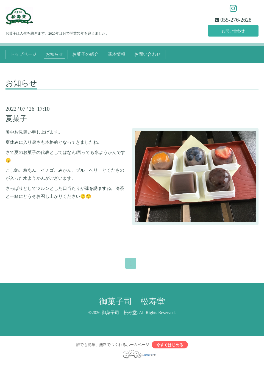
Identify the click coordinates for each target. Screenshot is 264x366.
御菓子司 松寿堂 (132, 303)
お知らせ (54, 55)
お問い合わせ (233, 31)
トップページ (23, 55)
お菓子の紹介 (85, 55)
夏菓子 (16, 120)
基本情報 (116, 55)
